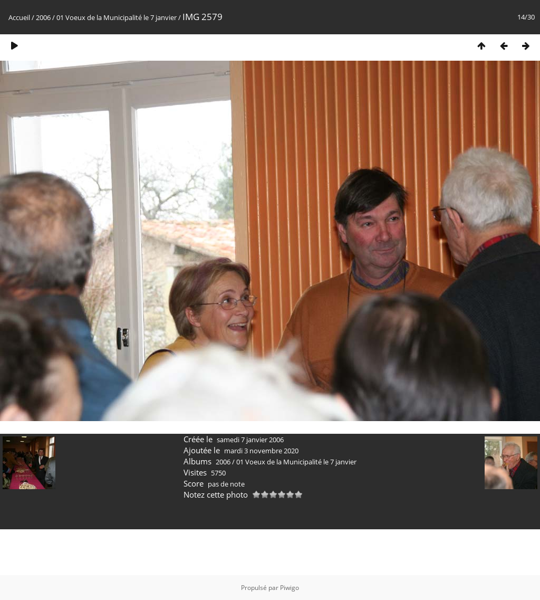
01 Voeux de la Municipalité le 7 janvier (116, 17)
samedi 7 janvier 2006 (250, 439)
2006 (43, 17)
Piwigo (289, 587)
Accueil (19, 17)
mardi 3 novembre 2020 (261, 450)
